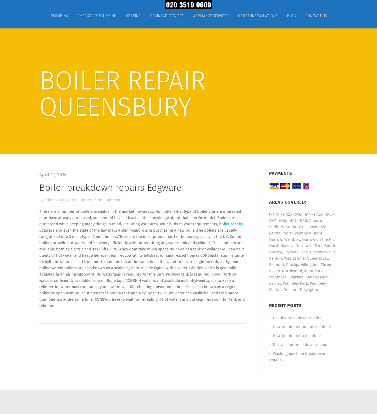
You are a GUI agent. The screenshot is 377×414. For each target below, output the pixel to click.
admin (50, 200)
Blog (291, 15)
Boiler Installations (258, 15)
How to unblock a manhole (297, 335)
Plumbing (59, 15)
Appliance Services (211, 15)
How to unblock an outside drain (302, 327)
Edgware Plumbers (76, 200)
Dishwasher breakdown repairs (300, 344)
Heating (133, 15)
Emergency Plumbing (97, 15)
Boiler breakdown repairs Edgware (110, 187)
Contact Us (316, 15)
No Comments (109, 200)
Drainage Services (167, 15)
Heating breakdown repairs (297, 318)
